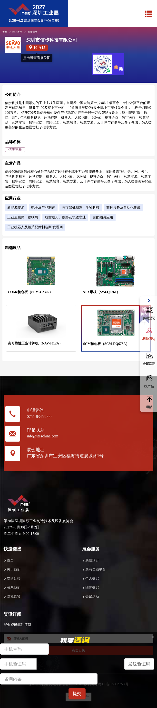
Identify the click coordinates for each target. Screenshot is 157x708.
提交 (77, 693)
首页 (4, 32)
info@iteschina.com (42, 436)
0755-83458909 (39, 416)
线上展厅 (17, 32)
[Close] (153, 636)
